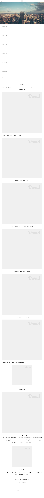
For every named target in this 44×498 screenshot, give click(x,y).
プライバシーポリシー (22, 488)
